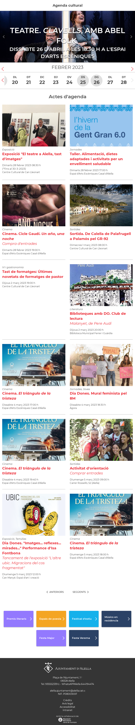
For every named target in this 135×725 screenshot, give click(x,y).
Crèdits (67, 700)
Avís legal (67, 703)
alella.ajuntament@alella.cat (66, 690)
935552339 (51, 684)
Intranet (67, 710)
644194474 (87, 684)
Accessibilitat (67, 707)
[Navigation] (3, 36)
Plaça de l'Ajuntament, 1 (67, 677)
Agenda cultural (68, 5)
